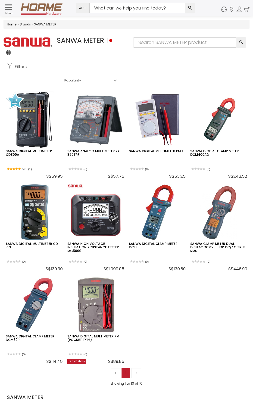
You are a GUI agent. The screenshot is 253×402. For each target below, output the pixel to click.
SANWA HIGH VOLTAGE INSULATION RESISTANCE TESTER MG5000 (93, 234)
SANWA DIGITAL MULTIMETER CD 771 (32, 232)
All (83, 8)
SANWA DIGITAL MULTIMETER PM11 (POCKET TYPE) (94, 324)
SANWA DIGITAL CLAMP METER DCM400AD (214, 139)
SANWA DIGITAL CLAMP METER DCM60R (30, 324)
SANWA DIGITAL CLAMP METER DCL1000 (153, 232)
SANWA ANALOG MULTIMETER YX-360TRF (94, 139)
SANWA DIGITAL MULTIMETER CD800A (29, 139)
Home (12, 24)
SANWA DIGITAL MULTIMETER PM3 (156, 137)
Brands (25, 24)
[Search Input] (137, 8)
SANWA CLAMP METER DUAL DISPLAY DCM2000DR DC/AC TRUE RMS (217, 234)
